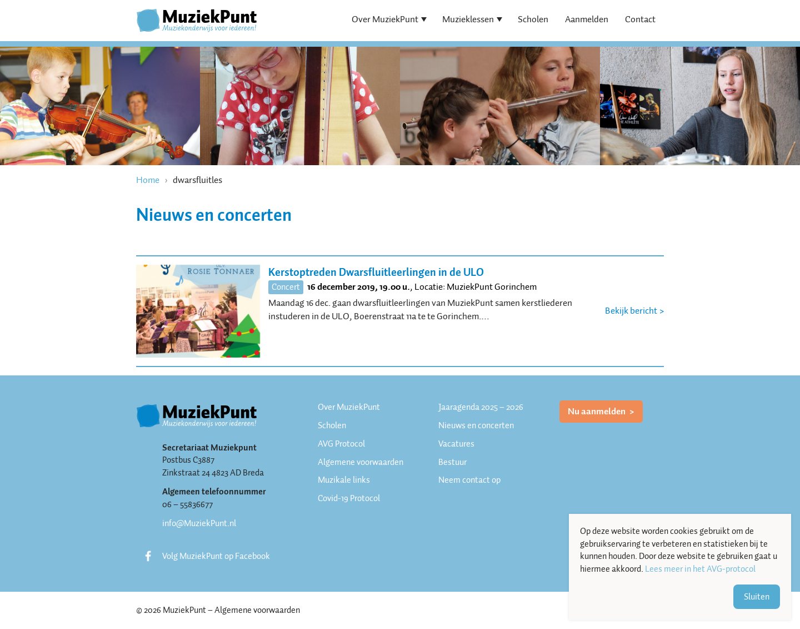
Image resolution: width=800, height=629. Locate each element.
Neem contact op (469, 480)
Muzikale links (344, 480)
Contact (640, 19)
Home (147, 180)
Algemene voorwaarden (360, 462)
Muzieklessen (468, 19)
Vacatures (456, 443)
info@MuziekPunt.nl (199, 523)
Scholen (533, 19)
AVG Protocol (341, 443)
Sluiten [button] (756, 596)
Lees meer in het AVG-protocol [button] (700, 569)
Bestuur (452, 462)
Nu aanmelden (597, 411)
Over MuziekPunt (385, 19)
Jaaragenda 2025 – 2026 (480, 407)
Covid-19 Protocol (349, 498)
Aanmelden (586, 19)
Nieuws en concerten (476, 425)
